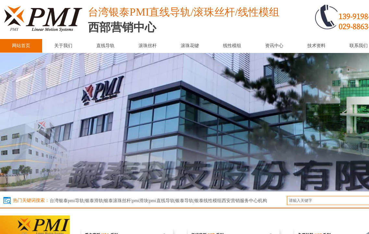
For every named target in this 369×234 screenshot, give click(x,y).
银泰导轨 (184, 200)
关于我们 (63, 45)
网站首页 (21, 45)
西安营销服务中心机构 (244, 200)
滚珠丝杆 (148, 45)
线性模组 (232, 45)
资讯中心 (274, 45)
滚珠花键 (190, 45)
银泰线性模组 (208, 200)
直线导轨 (105, 45)
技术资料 (316, 45)
